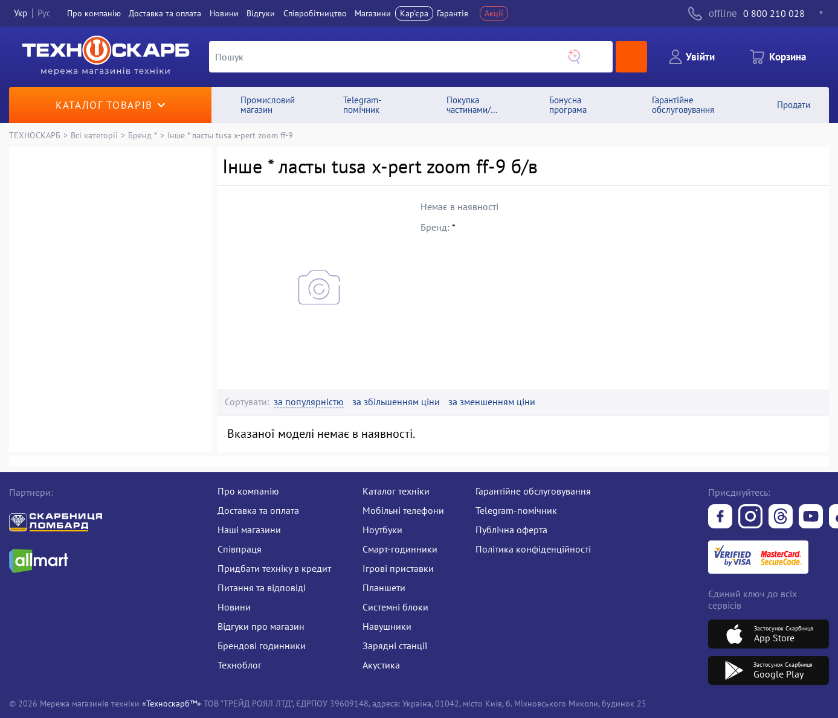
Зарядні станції (395, 645)
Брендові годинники (262, 645)
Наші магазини (249, 530)
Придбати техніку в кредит (274, 568)
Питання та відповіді (262, 588)
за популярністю (309, 402)
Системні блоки (395, 607)
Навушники (387, 626)
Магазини (373, 13)
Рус (44, 13)
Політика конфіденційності (533, 549)
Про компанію (248, 491)
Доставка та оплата (165, 13)
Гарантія (452, 13)
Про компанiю (94, 13)
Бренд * (142, 135)
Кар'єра (414, 13)
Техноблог (240, 665)
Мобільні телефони (403, 510)
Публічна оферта (511, 530)
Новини (224, 13)
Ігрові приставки (398, 568)
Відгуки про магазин (261, 626)
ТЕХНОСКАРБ (34, 135)
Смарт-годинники (400, 549)
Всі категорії (94, 135)
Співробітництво (315, 13)
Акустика (381, 665)
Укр (20, 13)
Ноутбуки (382, 530)
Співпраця (240, 549)
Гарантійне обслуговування (533, 491)
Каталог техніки (396, 491)
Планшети (384, 588)
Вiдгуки (261, 13)
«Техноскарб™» (171, 703)
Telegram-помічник (516, 510)
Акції (494, 13)
